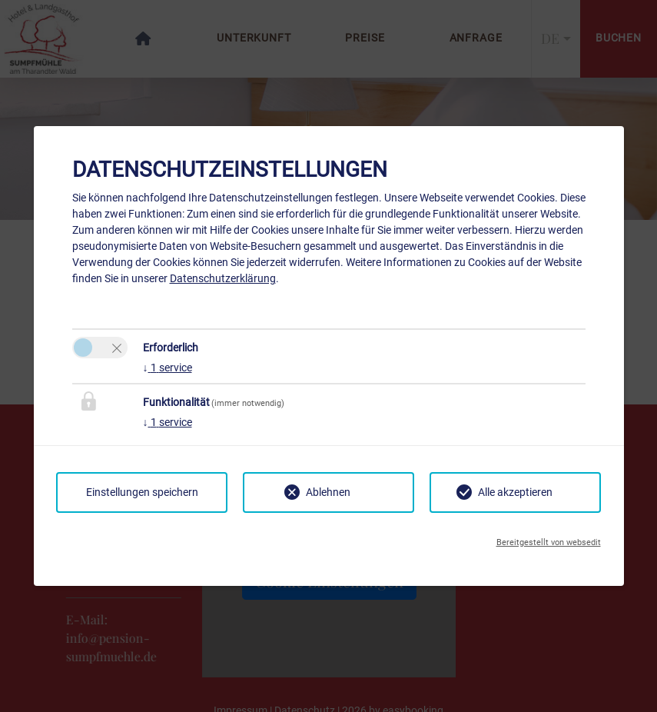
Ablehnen (328, 492)
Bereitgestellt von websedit (548, 542)
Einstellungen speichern (142, 492)
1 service (167, 367)
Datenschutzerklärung (223, 278)
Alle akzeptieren (515, 492)
